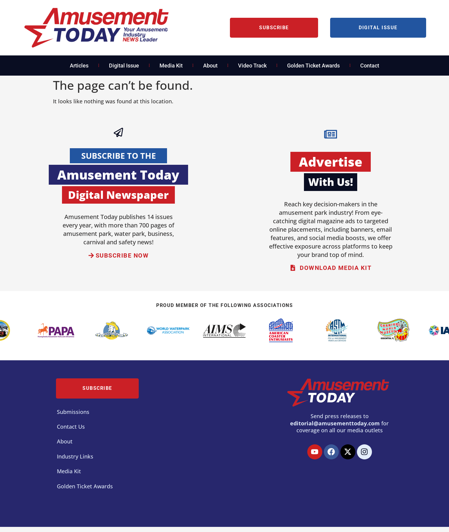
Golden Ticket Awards (313, 65)
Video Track (252, 65)
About (210, 65)
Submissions (73, 412)
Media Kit (171, 65)
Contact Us (71, 427)
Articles (79, 65)
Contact (369, 65)
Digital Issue (124, 65)
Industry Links (75, 456)
